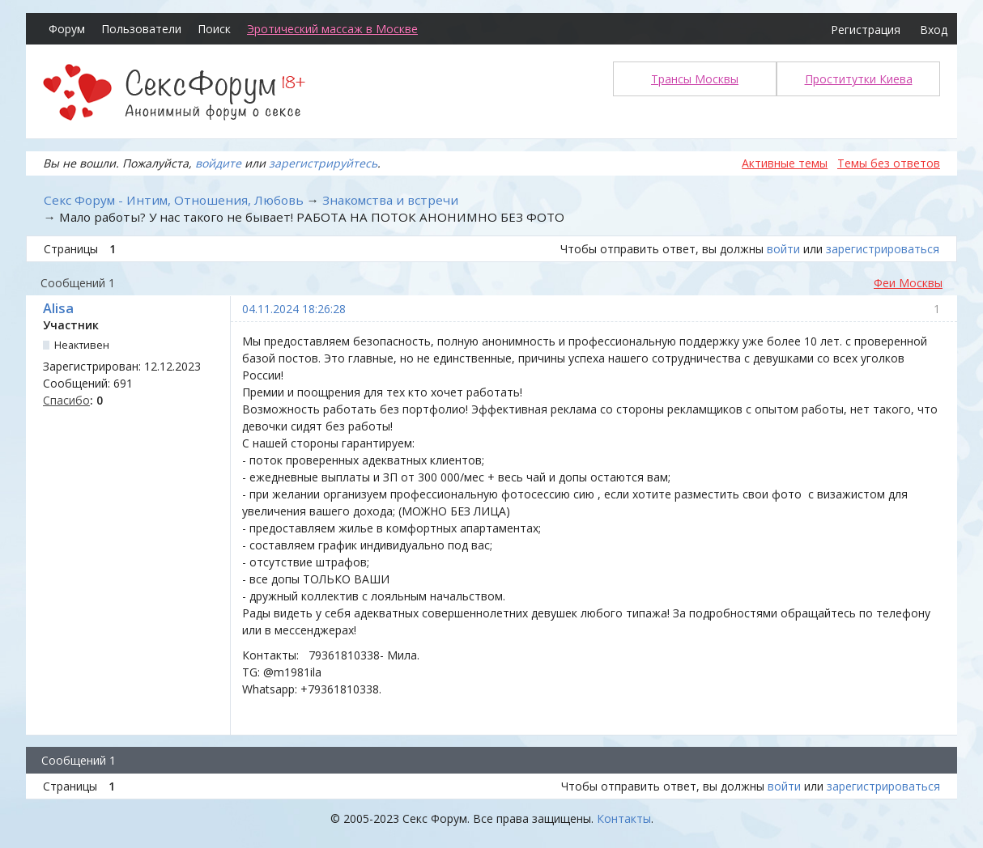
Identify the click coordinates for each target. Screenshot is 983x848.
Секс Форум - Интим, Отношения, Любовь (174, 200)
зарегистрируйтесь (323, 163)
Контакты (624, 818)
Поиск (214, 28)
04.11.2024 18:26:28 (294, 308)
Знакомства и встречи (390, 200)
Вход (933, 29)
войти (783, 249)
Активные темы (785, 163)
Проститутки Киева (859, 79)
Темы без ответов (888, 163)
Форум (67, 28)
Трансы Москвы (694, 79)
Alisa (58, 308)
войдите (218, 163)
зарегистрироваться (882, 249)
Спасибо (66, 400)
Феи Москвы (908, 282)
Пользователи (141, 28)
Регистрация (865, 29)
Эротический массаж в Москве (332, 28)
